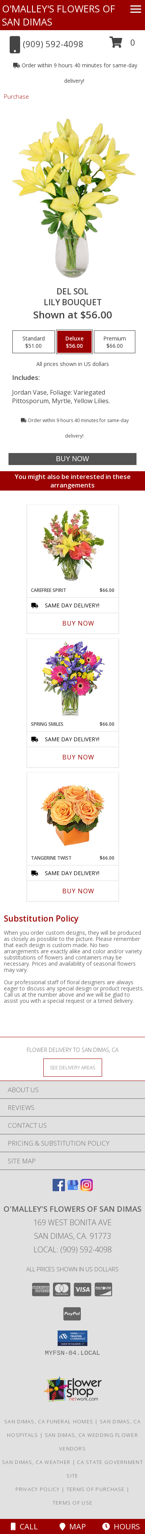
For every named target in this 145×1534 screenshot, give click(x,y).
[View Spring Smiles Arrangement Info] (72, 680)
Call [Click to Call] (24, 1526)
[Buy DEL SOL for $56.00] (72, 459)
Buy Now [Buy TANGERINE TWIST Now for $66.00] (78, 891)
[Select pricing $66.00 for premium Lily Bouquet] (114, 342)
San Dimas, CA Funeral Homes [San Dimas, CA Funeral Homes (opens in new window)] (48, 1421)
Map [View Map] (73, 1526)
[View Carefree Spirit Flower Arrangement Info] (72, 546)
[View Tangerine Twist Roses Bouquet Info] (72, 814)
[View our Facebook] (59, 1188)
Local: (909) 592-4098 (73, 1249)
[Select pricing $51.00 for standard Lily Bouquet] (34, 342)
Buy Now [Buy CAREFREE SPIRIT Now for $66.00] (78, 623)
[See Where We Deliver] (72, 1067)
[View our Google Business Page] (73, 1188)
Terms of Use (73, 1502)
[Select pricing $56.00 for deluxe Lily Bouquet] (74, 342)
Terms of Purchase (96, 1489)
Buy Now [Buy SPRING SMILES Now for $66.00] (78, 757)
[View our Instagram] (86, 1188)
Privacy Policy (37, 1489)
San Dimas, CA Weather (36, 1462)
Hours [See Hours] (121, 1526)
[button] (122, 45)
